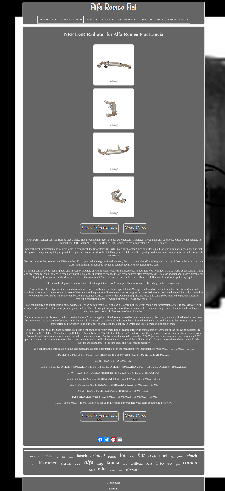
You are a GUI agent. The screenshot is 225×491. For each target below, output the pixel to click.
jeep (56, 457)
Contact (113, 488)
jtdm (180, 456)
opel (163, 455)
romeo (190, 462)
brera (34, 456)
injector (112, 456)
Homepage (113, 482)
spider (71, 457)
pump (47, 456)
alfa (88, 462)
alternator (132, 469)
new (31, 464)
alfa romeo (47, 462)
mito (102, 468)
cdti (63, 456)
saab (170, 463)
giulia (78, 464)
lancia (113, 462)
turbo (160, 463)
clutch (192, 456)
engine (120, 470)
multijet (112, 470)
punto (92, 469)
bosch (82, 455)
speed (178, 465)
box (172, 457)
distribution (66, 464)
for (123, 455)
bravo (125, 464)
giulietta (137, 463)
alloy (100, 463)
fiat (141, 455)
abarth (149, 464)
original (97, 455)
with (131, 456)
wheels (152, 456)
